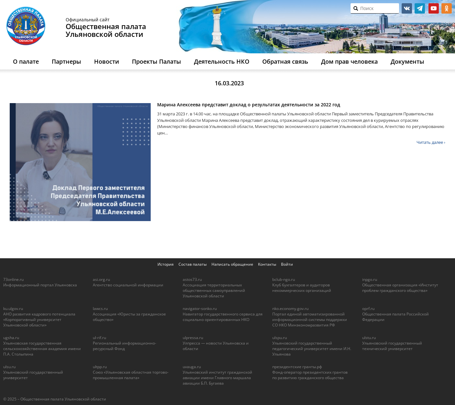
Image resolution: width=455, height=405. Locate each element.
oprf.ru (368, 308)
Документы (407, 61)
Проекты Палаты (156, 61)
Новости (106, 61)
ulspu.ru (279, 337)
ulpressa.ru (193, 337)
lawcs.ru (100, 308)
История (165, 264)
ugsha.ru (11, 337)
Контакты (267, 264)
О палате (26, 61)
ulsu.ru (9, 366)
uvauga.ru (192, 366)
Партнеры (66, 61)
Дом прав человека (349, 61)
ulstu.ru (369, 337)
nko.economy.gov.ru (290, 308)
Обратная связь (285, 61)
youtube (433, 8)
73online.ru (13, 279)
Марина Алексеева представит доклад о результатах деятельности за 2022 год (248, 104)
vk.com (407, 8)
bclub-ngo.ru (283, 279)
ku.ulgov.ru (13, 308)
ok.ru (446, 8)
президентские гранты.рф (297, 366)
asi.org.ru (101, 279)
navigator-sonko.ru (200, 308)
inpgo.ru (369, 279)
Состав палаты (193, 264)
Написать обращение (232, 264)
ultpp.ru (100, 366)
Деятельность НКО (221, 61)
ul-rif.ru (99, 337)
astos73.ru (192, 279)
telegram (420, 8)
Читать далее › (431, 142)
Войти (287, 264)
